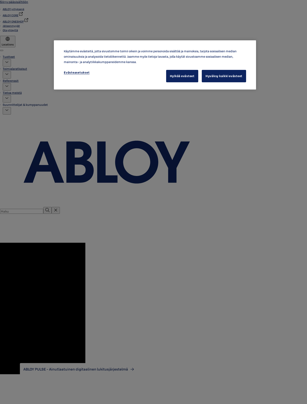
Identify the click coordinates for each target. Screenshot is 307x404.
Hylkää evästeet (182, 76)
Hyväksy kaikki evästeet (223, 76)
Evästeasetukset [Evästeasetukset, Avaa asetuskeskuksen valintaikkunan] (76, 72)
